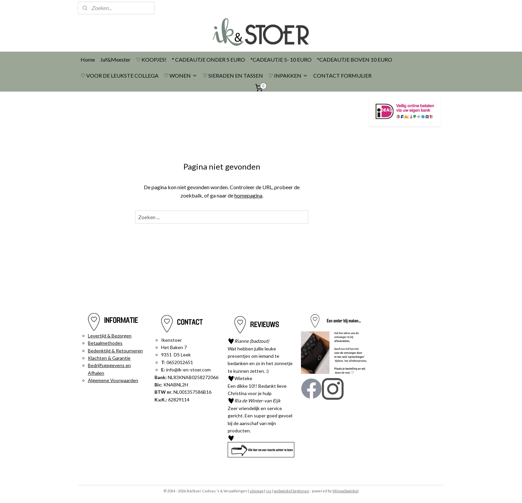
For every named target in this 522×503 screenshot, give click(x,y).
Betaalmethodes (105, 343)
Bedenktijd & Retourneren (115, 350)
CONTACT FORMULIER (342, 75)
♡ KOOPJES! (151, 59)
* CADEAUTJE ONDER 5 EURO (208, 59)
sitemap (256, 491)
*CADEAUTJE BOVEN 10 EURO (354, 59)
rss (268, 491)
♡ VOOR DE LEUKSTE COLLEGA (119, 75)
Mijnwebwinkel (346, 491)
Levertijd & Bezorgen (109, 335)
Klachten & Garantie (109, 358)
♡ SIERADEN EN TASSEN (233, 75)
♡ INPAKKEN (288, 75)
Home (88, 59)
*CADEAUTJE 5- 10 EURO (281, 59)
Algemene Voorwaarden (113, 380)
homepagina (248, 195)
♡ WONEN (180, 75)
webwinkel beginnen (291, 491)
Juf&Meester (115, 59)
